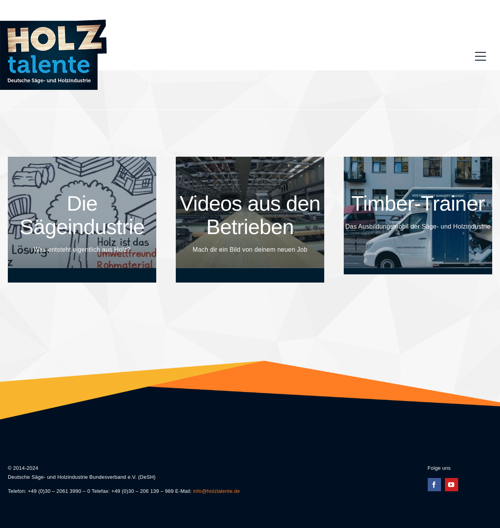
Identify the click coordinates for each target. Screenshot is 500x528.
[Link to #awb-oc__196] (480, 56)
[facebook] (434, 484)
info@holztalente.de (216, 491)
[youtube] (451, 484)
